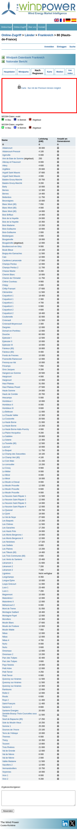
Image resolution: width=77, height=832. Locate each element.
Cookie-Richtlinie (7, 828)
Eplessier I (7, 338)
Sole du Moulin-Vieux (11, 722)
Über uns (32, 27)
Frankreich (45, 35)
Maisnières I (7, 598)
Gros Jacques (8, 369)
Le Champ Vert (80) (11, 457)
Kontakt (41, 27)
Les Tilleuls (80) (9, 552)
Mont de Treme (9, 608)
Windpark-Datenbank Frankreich (25, 57)
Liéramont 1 (7, 563)
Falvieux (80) (8, 348)
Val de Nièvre (8, 754)
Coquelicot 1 (7, 296)
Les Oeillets (7, 545)
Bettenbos (6, 197)
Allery (4, 165)
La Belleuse (7, 412)
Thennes (6, 737)
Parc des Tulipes (9, 658)
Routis (5, 696)
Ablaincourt (7, 148)
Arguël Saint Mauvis (11, 172)
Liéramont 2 (7, 566)
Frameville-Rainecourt (12, 359)
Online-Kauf (6, 27)
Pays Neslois (8, 665)
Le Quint (6, 514)
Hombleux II (7, 405)
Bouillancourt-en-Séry (11, 246)
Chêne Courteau (9, 281)
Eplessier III (7, 345)
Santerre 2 (7, 707)
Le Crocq (6, 468)
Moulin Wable (8, 630)
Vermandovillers (9, 768)
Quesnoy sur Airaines (11, 679)
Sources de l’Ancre (10, 730)
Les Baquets (7, 521)
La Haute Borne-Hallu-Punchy (15, 429)
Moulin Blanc (8, 623)
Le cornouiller (8, 464)
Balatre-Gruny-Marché (12, 179)
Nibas (4, 633)
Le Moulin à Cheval (10, 482)
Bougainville (7, 239)
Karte (49, 72)
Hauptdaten (9, 72)
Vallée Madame (9, 761)
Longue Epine (8, 580)
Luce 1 (5, 587)
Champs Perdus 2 (10, 267)
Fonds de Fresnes (10, 355)
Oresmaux (6, 651)
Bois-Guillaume (9, 229)
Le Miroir (6, 475)
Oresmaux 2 (7, 654)
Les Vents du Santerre (12, 559)
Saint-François (8, 703)
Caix (4, 257)
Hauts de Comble (10, 394)
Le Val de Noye (9, 517)
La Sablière (7, 436)
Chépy (5, 285)
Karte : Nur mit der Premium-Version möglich (39, 87)
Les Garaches (8, 528)
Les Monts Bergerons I (12, 535)
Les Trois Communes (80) (13, 556)
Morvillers (6, 619)
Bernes (5, 190)
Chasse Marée (8, 271)
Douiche (6, 334)
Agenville (6, 155)
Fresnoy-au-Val (9, 362)
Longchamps (8, 577)
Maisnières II (8, 601)
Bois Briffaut (7, 215)
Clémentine (7, 292)
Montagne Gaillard (10, 612)
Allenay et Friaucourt (11, 162)
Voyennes (6, 772)
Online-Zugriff (20, 27)
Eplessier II (7, 341)
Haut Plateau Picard (11, 387)
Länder (30, 35)
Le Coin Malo (8, 461)
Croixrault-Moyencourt (12, 324)
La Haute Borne (9, 422)
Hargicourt (6, 376)
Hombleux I (7, 401)
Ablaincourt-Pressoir (11, 151)
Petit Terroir (7, 672)
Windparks (24, 72)
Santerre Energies (10, 710)
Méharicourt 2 (8, 605)
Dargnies (6, 327)
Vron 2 (5, 779)
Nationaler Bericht (16, 61)
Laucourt (6, 447)
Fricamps (6, 366)
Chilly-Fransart (8, 288)
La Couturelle (8, 419)
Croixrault (6, 320)
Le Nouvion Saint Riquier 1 (14, 496)
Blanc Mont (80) (9, 204)
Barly (4, 187)
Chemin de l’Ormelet (11, 278)
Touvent (5, 744)
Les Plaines (7, 549)
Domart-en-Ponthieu (11, 331)
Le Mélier (6, 471)
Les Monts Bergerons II (12, 538)
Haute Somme (8, 390)
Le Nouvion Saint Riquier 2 (14, 499)
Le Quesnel (7, 510)
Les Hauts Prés (9, 531)
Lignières (6, 573)
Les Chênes (7, 524)
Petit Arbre (7, 668)
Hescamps (7, 397)
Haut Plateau (8, 383)
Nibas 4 (5, 640)
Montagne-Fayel (9, 615)
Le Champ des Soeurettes (13, 454)
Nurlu (4, 644)
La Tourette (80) (9, 443)
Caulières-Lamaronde (11, 260)
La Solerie (6, 440)
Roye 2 (5, 700)
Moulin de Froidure (10, 626)
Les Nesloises (8, 542)
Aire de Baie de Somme (12, 158)
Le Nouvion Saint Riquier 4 (14, 506)
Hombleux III (7, 408)
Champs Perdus (9, 264)
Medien (59, 72)
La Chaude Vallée (10, 415)
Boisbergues (7, 236)
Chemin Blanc (8, 274)
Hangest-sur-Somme (11, 373)
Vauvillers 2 (7, 765)
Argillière (6, 169)
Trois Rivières (8, 747)
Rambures (6, 689)
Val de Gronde (8, 751)
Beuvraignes (7, 201)
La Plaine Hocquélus (11, 433)
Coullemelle (7, 317)
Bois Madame (8, 225)
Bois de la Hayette (10, 218)
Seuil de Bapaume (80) (12, 719)
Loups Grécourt (9, 584)
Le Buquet (6, 450)
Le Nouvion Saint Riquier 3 (14, 503)
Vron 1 (5, 775)
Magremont (7, 594)
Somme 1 (6, 726)
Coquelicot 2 (7, 310)
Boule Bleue (7, 250)
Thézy (5, 740)
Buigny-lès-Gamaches (12, 253)
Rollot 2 (5, 693)
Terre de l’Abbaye (10, 733)
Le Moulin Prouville (10, 485)
